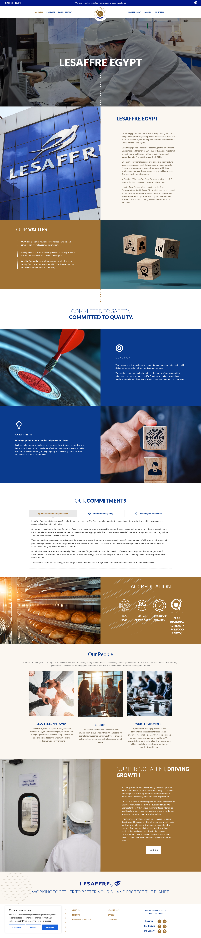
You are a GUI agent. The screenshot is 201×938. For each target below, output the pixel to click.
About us (39, 12)
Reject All (34, 927)
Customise (16, 927)
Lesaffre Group (134, 12)
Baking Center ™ (65, 12)
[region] (33, 919)
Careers (147, 12)
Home (22, 38)
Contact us (159, 12)
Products (51, 12)
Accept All (50, 927)
